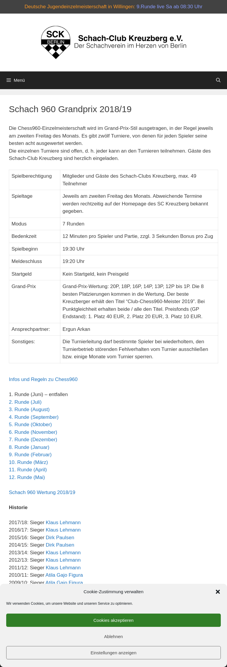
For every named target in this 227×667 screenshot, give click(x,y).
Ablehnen (113, 636)
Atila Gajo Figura (64, 575)
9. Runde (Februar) (30, 454)
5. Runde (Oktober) (30, 424)
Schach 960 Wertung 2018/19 (42, 492)
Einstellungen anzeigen (113, 652)
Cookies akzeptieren (113, 620)
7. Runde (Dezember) (33, 439)
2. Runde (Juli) (25, 402)
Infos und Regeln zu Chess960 (43, 379)
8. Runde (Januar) (29, 447)
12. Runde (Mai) (27, 477)
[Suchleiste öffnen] (218, 80)
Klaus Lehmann (63, 522)
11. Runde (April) (28, 470)
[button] (218, 592)
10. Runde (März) (28, 462)
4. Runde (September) (34, 417)
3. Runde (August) (29, 409)
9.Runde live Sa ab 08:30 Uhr (169, 6)
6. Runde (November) (33, 432)
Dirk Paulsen (60, 537)
